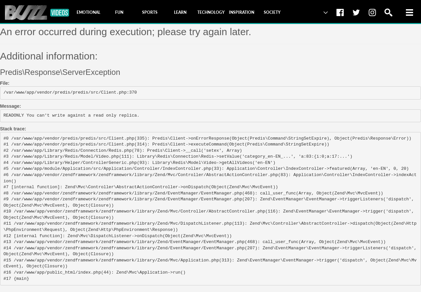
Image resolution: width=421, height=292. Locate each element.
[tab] (88, 12)
